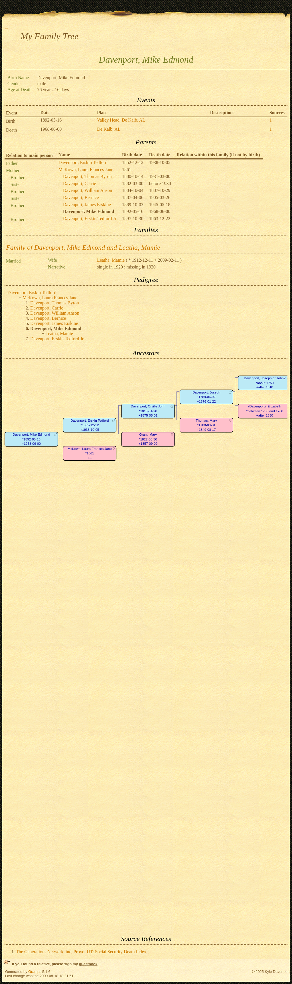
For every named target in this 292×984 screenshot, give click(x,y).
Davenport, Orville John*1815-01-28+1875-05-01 (148, 411)
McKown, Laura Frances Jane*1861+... (89, 453)
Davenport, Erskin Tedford (82, 162)
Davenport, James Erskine (87, 204)
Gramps (34, 971)
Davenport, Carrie (79, 183)
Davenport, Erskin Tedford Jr (89, 218)
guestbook (88, 964)
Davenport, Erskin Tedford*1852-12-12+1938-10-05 (89, 425)
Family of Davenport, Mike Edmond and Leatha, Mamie (83, 247)
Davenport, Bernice (81, 197)
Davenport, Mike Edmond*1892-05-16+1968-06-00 (31, 439)
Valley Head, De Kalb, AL (121, 120)
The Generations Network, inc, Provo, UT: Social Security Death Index (81, 951)
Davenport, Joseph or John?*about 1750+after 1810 (264, 383)
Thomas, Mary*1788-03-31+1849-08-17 (206, 425)
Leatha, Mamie (111, 260)
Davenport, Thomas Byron (87, 176)
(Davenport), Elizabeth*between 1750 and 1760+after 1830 (264, 411)
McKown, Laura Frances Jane (85, 169)
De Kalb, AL (108, 129)
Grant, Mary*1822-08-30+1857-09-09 (148, 439)
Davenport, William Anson (87, 190)
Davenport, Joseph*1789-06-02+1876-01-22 (206, 396)
